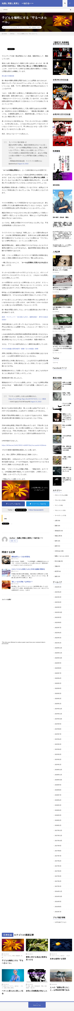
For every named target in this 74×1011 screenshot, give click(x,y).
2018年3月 (58, 809)
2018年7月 (58, 789)
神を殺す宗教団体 (8, 76)
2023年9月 (58, 605)
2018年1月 (58, 819)
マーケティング (59, 515)
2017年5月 (58, 859)
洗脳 (56, 565)
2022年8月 (58, 620)
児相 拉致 (30, 978)
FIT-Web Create (30, 1006)
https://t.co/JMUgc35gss (17, 399)
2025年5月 (58, 595)
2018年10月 (58, 774)
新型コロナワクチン (8, 978)
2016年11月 (58, 884)
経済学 (57, 570)
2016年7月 (58, 904)
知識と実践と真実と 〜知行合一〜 (23, 1004)
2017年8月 (58, 844)
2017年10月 (58, 834)
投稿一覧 (13, 541)
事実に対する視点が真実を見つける (36, 950)
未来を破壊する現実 (58, 951)
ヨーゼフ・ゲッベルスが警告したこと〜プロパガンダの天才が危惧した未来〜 (62, 348)
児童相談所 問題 (38, 978)
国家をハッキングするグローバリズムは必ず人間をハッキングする (66, 417)
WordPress (47, 1006)
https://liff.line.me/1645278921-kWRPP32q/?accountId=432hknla (24, 445)
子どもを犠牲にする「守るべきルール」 (12, 954)
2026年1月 (58, 585)
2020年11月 (58, 650)
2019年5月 (58, 739)
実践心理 (57, 535)
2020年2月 (58, 695)
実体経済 (57, 530)
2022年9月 (58, 615)
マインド (57, 505)
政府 (64, 331)
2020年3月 (58, 690)
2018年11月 (58, 769)
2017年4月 (58, 864)
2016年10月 (58, 889)
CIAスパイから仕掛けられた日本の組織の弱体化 (28, 569)
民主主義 (57, 560)
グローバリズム (24, 27)
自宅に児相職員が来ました (36, 983)
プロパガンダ (57, 352)
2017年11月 (58, 829)
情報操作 (34, 27)
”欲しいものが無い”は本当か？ (22, 582)
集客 (56, 575)
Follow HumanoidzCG (36, 510)
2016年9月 (58, 894)
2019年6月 (58, 734)
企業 (56, 520)
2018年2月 (58, 814)
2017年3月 (58, 869)
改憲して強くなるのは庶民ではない (66, 479)
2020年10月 (58, 655)
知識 (38, 27)
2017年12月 (58, 824)
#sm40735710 (30, 399)
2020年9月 (58, 660)
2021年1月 (58, 640)
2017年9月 (58, 839)
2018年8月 (58, 784)
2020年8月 (58, 665)
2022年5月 (58, 635)
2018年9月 (58, 779)
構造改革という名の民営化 (20, 557)
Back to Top (37, 997)
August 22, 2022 (23, 163)
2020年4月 (58, 685)
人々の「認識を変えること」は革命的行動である (60, 981)
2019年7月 (58, 730)
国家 (56, 525)
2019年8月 (58, 725)
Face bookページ (60, 368)
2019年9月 (58, 720)
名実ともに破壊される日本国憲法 (66, 384)
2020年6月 (58, 675)
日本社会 (14, 27)
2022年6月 (58, 630)
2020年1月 (58, 700)
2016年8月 (58, 899)
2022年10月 (58, 610)
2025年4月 (58, 600)
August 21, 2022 (36, 401)
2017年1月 (58, 879)
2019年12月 (58, 705)
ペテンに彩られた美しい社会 (12, 984)
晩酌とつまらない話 (61, 555)
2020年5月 (58, 680)
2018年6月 (58, 794)
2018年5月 (58, 799)
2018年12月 (58, 764)
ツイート (55, 362)
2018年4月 (58, 804)
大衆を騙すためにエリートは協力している (66, 469)
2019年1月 (58, 759)
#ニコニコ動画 (41, 399)
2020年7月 (58, 670)
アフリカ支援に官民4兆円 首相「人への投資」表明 (20, 349)
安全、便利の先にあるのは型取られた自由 (66, 448)
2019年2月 (58, 754)
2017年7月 (58, 849)
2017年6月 (58, 854)
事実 (30, 27)
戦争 (56, 540)
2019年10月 (58, 715)
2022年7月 (58, 625)
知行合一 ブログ (65, 948)
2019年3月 (58, 749)
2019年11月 (58, 710)
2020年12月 (58, 645)
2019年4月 (58, 744)
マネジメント (59, 510)
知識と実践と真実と (9, 980)
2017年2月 (58, 874)
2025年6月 (58, 590)
